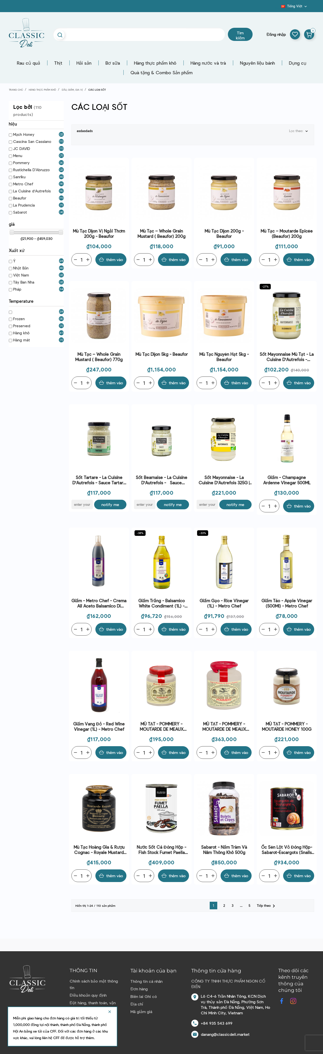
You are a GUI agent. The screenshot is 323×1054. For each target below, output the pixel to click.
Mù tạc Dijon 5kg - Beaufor (162, 354)
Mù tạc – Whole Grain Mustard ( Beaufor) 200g (161, 233)
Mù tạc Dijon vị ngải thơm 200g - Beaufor (99, 233)
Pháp (17, 289)
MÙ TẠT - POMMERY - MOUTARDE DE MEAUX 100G (161, 726)
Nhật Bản (21, 268)
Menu (17, 155)
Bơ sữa (112, 63)
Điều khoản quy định (88, 995)
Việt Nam (21, 275)
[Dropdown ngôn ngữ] (294, 6)
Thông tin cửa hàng (216, 971)
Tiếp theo (267, 906)
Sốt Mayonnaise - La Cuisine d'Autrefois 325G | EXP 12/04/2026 (224, 480)
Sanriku (19, 176)
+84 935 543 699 (216, 1023)
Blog (278, 8)
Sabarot (20, 212)
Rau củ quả (28, 63)
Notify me (110, 504)
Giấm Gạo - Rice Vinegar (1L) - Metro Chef (224, 603)
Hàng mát (21, 340)
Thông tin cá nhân (146, 981)
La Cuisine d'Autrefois (32, 191)
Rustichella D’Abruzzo (31, 169)
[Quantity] (81, 259)
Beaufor (19, 198)
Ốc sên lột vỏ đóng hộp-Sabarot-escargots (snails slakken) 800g (286, 849)
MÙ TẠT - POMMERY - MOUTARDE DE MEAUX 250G (224, 726)
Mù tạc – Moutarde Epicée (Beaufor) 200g (287, 233)
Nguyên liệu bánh (257, 63)
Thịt (58, 63)
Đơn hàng (139, 988)
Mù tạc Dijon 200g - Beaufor (224, 233)
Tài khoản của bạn (153, 971)
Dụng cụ (297, 63)
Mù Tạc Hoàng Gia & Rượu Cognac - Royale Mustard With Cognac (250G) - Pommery (99, 849)
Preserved (21, 325)
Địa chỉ (136, 1003)
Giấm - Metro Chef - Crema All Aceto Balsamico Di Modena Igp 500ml (98, 603)
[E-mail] (82, 504)
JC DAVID (21, 148)
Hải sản (83, 63)
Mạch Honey (23, 134)
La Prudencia (24, 205)
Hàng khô (21, 333)
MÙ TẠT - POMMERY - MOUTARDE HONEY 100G (286, 726)
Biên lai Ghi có (143, 996)
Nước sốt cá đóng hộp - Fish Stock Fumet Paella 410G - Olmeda (161, 849)
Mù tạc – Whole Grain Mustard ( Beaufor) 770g (99, 357)
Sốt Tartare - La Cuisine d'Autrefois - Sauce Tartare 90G (99, 480)
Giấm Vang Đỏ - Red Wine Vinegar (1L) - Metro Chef (99, 726)
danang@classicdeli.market (225, 1034)
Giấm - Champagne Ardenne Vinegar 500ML (286, 480)
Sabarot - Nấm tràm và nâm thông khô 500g (224, 849)
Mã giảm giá (141, 1011)
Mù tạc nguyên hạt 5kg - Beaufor (224, 357)
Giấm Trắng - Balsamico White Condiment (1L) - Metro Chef (161, 603)
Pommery (21, 162)
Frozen (19, 318)
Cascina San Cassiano (32, 141)
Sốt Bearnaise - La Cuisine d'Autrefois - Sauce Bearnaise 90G (161, 480)
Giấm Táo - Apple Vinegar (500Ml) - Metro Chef (286, 603)
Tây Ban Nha (23, 282)
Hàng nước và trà (208, 63)
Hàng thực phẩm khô (155, 63)
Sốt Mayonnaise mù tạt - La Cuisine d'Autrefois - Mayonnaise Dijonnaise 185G (286, 357)
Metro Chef (23, 184)
